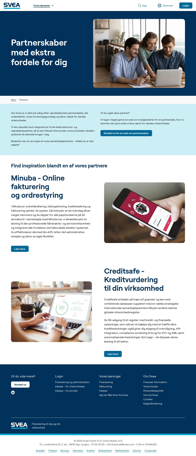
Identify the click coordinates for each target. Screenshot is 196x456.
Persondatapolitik (153, 390)
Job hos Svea (150, 394)
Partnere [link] (23, 99)
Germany (78, 450)
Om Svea (149, 376)
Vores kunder (150, 386)
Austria (91, 450)
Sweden (40, 450)
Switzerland (105, 450)
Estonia (137, 450)
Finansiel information (155, 382)
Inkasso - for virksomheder (70, 386)
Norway (64, 450)
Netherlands (122, 450)
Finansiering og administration (72, 382)
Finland (53, 450)
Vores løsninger (110, 376)
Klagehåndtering (152, 403)
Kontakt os (20, 384)
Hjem (13, 99)
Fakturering (105, 386)
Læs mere (19, 248)
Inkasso (103, 390)
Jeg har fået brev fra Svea (113, 394)
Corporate (150, 450)
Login (186, 5)
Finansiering (106, 382)
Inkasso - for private (66, 390)
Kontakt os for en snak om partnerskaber (126, 133)
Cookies (148, 399)
